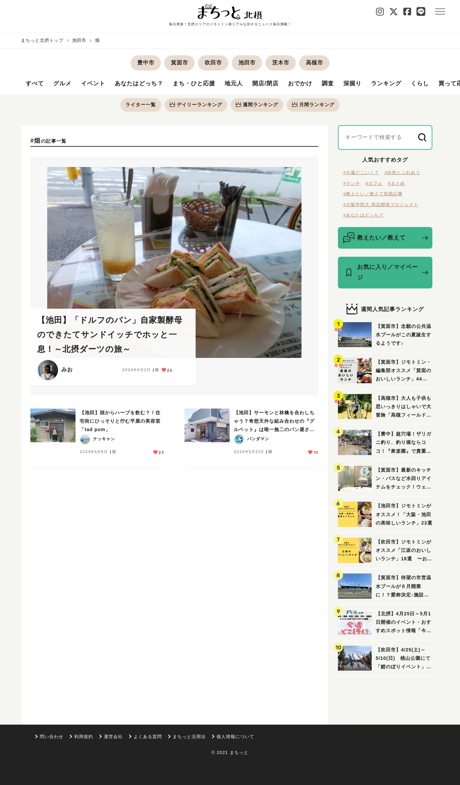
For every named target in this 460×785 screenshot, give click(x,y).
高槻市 (314, 62)
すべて (35, 84)
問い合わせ (51, 736)
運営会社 (113, 736)
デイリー (195, 105)
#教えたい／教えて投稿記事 (373, 194)
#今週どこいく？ (361, 173)
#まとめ (396, 183)
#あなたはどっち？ (363, 215)
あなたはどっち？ (143, 84)
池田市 (79, 40)
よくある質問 (148, 736)
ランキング (401, 84)
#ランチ (351, 183)
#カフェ (374, 183)
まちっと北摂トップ (42, 40)
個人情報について (235, 736)
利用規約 (83, 736)
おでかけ (311, 84)
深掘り (365, 84)
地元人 (242, 84)
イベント (96, 84)
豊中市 (145, 62)
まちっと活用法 (189, 736)
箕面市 (179, 62)
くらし (435, 84)
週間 (257, 105)
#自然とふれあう (402, 173)
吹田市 (213, 62)
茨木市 (280, 62)
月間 (314, 105)
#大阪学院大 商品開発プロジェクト (381, 204)
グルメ (64, 84)
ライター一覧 (140, 105)
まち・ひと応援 (201, 84)
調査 (340, 84)
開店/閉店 (275, 84)
